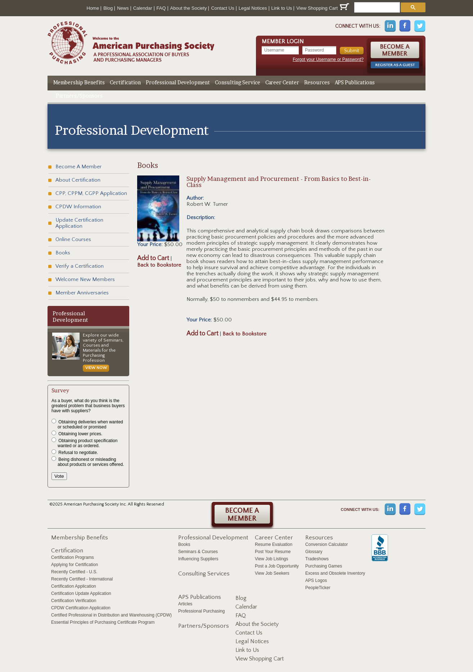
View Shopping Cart (322, 7)
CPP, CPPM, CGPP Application (91, 193)
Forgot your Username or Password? (328, 59)
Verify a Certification (79, 266)
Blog (108, 8)
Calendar (142, 8)
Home (93, 8)
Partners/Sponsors (79, 96)
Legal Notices (253, 8)
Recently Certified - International (82, 579)
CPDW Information (78, 207)
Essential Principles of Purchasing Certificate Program (102, 622)
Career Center (282, 82)
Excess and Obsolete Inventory (335, 573)
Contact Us (222, 8)
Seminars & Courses (198, 551)
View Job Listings (271, 558)
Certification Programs (72, 557)
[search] (376, 7)
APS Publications (355, 82)
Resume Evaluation (273, 544)
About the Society (188, 8)
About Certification (77, 180)
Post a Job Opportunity (277, 566)
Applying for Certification (74, 564)
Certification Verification (73, 600)
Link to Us (281, 8)
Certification (125, 82)
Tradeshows (317, 558)
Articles (185, 603)
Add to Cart (153, 258)
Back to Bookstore (159, 265)
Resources (317, 82)
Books (62, 253)
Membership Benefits (79, 82)
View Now (96, 368)
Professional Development (178, 82)
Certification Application (73, 586)
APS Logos (316, 580)
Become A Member (78, 167)
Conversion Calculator (326, 544)
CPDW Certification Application (81, 607)
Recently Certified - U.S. (74, 571)
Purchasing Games (323, 566)
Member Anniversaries (82, 293)
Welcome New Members (85, 279)
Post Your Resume (272, 551)
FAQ (161, 8)
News (123, 8)
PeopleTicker (317, 587)
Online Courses (73, 239)
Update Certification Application (79, 223)
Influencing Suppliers (198, 558)
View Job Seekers (272, 573)
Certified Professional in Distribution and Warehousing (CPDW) (111, 615)
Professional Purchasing (201, 611)
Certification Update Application (81, 593)
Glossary (313, 551)
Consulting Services (204, 573)
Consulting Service (237, 82)
